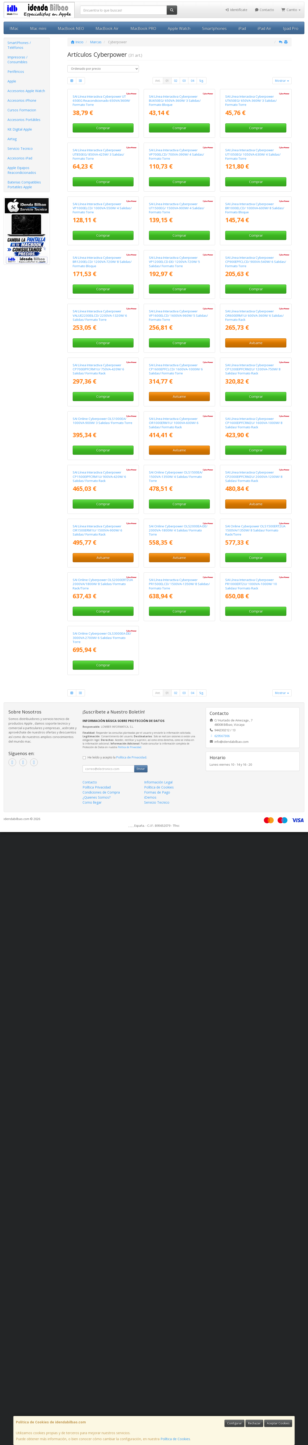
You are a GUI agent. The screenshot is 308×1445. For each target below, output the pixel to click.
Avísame (256, 621)
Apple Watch (179, 28)
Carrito (291, 9)
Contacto (264, 9)
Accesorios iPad (19, 158)
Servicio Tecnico (20, 148)
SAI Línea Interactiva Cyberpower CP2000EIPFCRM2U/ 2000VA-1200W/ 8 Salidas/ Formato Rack (253, 922)
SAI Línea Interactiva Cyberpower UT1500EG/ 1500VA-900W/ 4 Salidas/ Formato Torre (176, 375)
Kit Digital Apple (19, 129)
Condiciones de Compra (101, 1405)
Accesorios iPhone (21, 100)
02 (175, 81)
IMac (14, 28)
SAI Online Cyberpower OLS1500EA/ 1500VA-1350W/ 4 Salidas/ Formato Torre (176, 922)
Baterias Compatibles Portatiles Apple (24, 184)
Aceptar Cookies (278, 1423)
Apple (11, 81)
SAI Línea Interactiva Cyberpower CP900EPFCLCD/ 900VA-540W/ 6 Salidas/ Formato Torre (255, 484)
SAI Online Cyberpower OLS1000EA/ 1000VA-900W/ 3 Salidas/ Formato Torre (102, 811)
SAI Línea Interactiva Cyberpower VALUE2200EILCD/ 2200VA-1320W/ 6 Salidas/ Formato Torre (100, 594)
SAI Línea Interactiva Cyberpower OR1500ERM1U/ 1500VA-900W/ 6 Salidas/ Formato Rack (97, 1031)
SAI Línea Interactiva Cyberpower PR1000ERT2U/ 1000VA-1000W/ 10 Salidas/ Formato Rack (251, 1141)
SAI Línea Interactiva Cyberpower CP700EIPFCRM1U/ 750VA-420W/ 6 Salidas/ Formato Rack (98, 703)
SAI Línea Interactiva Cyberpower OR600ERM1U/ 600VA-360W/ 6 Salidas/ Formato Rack (254, 594)
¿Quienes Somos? (96, 1410)
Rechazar (254, 1423)
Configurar (234, 1423)
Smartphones (214, 28)
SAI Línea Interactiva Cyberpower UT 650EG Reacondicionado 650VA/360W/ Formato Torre (101, 156)
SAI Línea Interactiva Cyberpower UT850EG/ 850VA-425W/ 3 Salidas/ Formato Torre (98, 265)
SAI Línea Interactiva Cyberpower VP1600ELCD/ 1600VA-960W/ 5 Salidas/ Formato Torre (178, 594)
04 (192, 81)
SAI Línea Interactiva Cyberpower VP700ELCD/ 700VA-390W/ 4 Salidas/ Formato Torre (176, 265)
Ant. (157, 81)
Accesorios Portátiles (23, 119)
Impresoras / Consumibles (17, 59)
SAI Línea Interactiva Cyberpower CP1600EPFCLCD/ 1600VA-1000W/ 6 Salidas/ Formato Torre (176, 703)
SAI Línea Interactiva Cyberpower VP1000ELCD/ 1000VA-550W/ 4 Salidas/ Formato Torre (102, 375)
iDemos (150, 1410)
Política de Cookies (175, 1439)
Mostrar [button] (282, 81)
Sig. (201, 81)
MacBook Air (107, 28)
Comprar (103, 183)
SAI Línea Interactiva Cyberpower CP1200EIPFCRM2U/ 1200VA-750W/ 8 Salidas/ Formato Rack (253, 703)
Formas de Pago (157, 1405)
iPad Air (264, 28)
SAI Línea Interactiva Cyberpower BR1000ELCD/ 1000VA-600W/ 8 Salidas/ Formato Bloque (254, 375)
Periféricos (15, 71)
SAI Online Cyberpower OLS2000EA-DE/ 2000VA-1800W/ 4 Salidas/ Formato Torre (178, 1031)
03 (184, 81)
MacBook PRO (143, 28)
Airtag (12, 139)
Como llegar (92, 1415)
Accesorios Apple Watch (26, 90)
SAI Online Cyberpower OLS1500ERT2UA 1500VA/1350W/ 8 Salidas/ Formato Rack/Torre (255, 1031)
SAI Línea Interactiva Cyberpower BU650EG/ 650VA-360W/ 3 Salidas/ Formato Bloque (175, 156)
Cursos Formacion (21, 110)
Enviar (141, 1382)
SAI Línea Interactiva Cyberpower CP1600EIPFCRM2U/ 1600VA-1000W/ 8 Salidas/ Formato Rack (253, 813)
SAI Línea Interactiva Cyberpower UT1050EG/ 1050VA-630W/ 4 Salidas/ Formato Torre (253, 265)
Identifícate (236, 9)
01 (167, 81)
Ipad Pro (290, 28)
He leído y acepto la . (117, 1370)
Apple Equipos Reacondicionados (21, 170)
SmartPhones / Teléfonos (19, 45)
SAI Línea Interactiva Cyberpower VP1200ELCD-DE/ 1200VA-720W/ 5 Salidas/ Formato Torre (174, 484)
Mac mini (38, 28)
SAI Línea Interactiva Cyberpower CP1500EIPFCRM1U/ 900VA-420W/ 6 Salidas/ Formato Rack (99, 922)
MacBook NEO (71, 28)
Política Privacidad (97, 1400)
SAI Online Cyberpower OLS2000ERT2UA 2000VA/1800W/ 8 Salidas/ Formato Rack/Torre (103, 1141)
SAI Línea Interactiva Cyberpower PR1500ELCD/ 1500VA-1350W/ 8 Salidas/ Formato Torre (179, 1141)
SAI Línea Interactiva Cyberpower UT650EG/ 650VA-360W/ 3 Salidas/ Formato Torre (251, 156)
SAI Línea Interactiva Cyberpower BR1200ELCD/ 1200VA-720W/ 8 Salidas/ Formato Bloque (102, 484)
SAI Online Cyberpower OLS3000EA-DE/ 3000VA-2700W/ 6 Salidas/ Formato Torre (102, 1250)
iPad (242, 28)
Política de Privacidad (129, 1360)
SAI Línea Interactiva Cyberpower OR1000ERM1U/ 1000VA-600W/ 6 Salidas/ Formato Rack (174, 813)
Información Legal (158, 1395)
